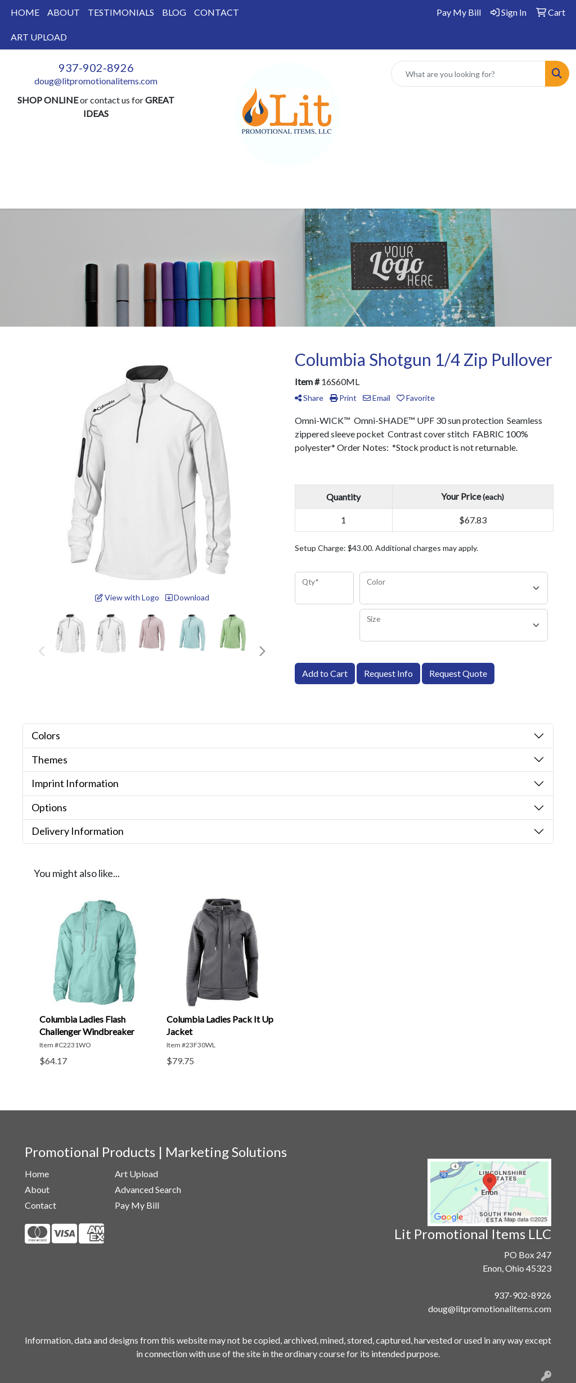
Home (37, 1173)
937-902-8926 (96, 67)
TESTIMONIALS (121, 12)
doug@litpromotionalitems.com (96, 80)
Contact (40, 1205)
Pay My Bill (137, 1205)
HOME (25, 12)
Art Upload (136, 1173)
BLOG (174, 12)
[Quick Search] (468, 74)
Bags (178, 194)
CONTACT (216, 12)
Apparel (134, 194)
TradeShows (334, 194)
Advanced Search (148, 1189)
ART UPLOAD (39, 36)
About (37, 1189)
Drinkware (227, 194)
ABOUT (63, 12)
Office (279, 194)
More (436, 194)
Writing (392, 194)
